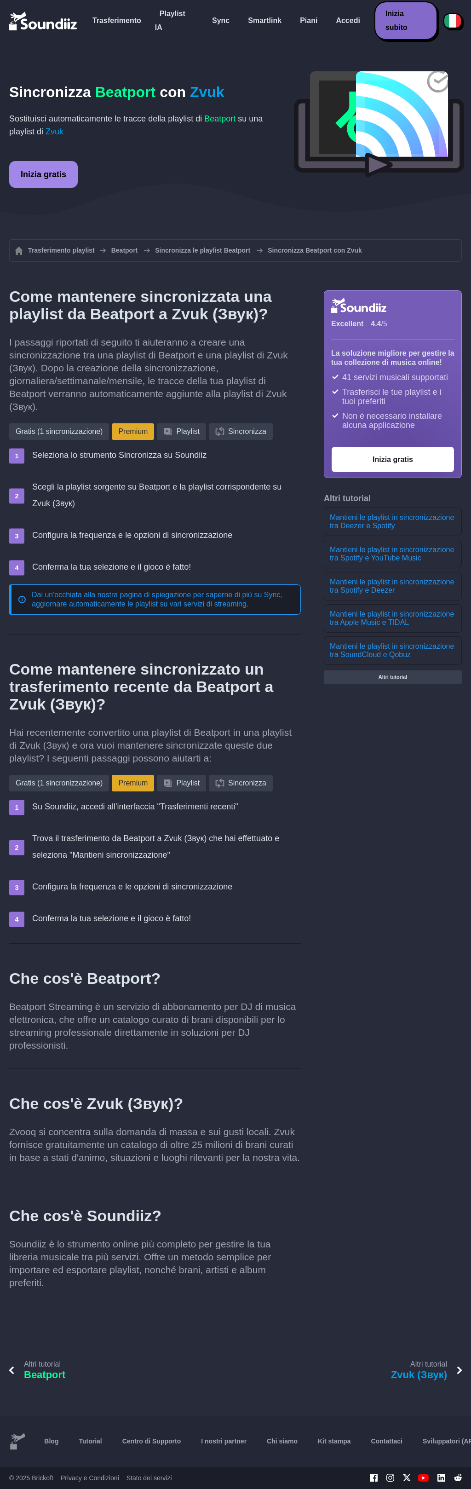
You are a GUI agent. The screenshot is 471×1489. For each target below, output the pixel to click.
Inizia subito (396, 20)
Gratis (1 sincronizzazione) (59, 431)
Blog (51, 1441)
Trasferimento (116, 20)
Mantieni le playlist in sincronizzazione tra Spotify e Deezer (392, 586)
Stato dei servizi (149, 1478)
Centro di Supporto (151, 1441)
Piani (308, 20)
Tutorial (90, 1441)
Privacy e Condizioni (90, 1478)
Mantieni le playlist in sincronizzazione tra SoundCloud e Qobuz (392, 650)
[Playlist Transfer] (43, 21)
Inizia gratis (43, 174)
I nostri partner (224, 1441)
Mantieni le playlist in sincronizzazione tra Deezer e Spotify (392, 522)
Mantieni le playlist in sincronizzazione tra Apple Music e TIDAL (392, 618)
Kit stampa (334, 1441)
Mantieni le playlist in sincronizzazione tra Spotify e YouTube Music (392, 554)
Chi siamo (282, 1441)
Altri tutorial (393, 677)
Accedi (348, 20)
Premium (133, 431)
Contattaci (386, 1441)
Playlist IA (170, 20)
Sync (221, 20)
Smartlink (264, 20)
